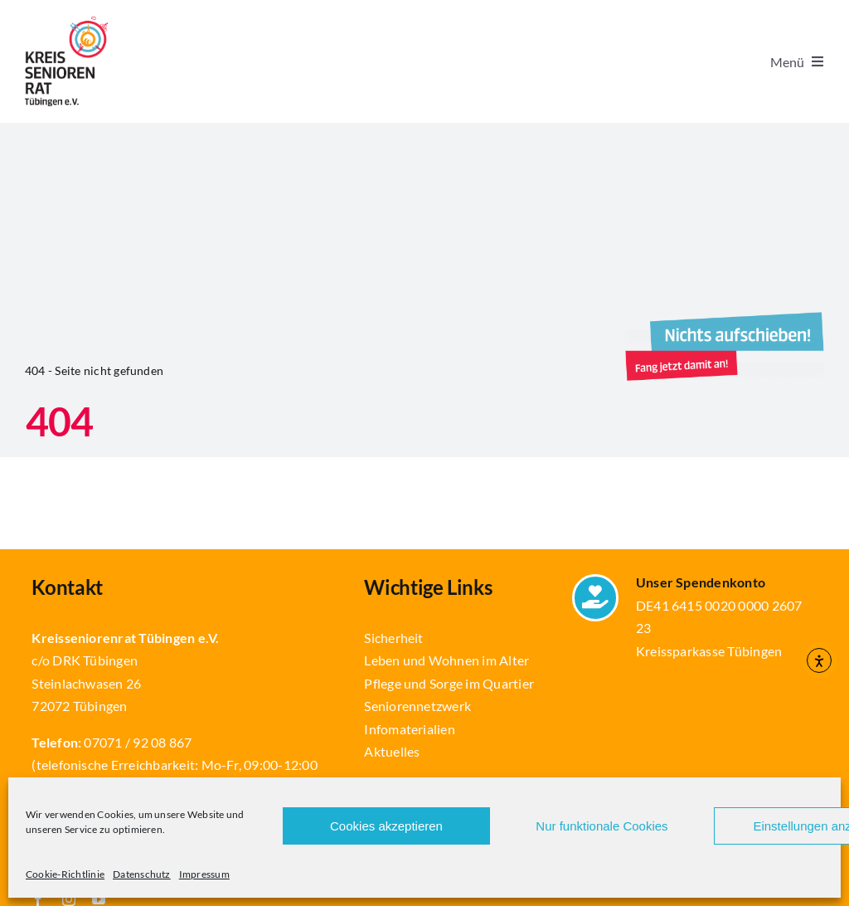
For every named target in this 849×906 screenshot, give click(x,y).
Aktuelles (392, 751)
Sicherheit (393, 637)
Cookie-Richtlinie (65, 874)
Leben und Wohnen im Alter (446, 660)
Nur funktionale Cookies (601, 826)
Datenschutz (142, 874)
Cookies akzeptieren (386, 826)
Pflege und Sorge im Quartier (449, 683)
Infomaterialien (409, 729)
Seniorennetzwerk (417, 706)
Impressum (204, 874)
